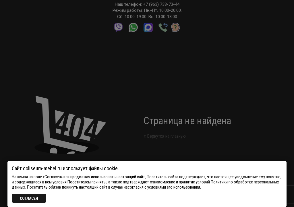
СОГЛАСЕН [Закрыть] (29, 198)
